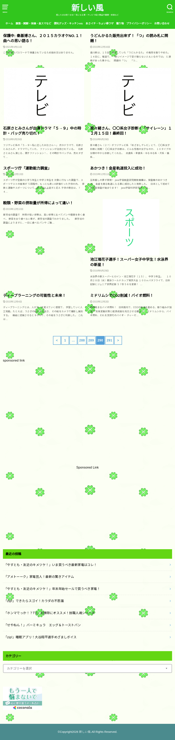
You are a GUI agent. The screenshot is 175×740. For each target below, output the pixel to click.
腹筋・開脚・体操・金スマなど (33, 23)
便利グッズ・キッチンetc (68, 23)
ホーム (9, 23)
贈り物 (120, 23)
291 (109, 340)
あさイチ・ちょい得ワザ (100, 23)
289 (91, 340)
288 (82, 340)
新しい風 (87, 8)
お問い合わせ (162, 23)
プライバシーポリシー (139, 23)
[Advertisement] (87, 411)
